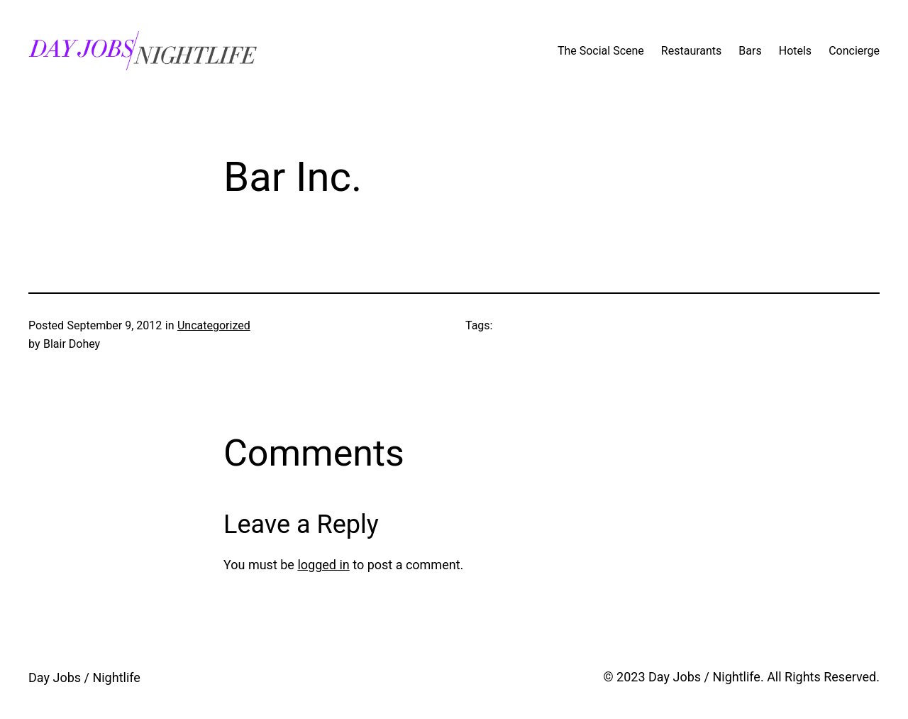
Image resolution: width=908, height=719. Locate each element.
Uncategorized (213, 325)
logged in (323, 564)
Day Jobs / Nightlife (84, 677)
